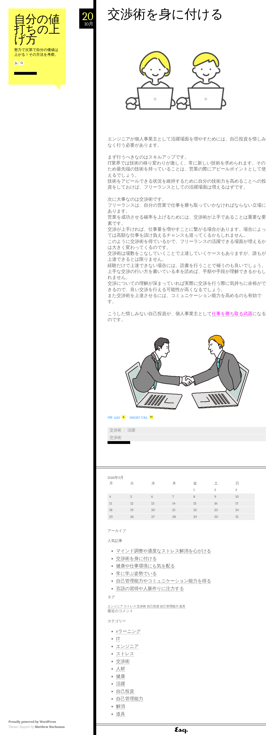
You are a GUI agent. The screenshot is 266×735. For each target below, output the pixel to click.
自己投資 (125, 691)
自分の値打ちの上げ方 (37, 29)
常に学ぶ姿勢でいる (136, 573)
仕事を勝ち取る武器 (232, 313)
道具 (120, 714)
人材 (120, 668)
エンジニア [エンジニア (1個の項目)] (115, 606)
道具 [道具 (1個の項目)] (182, 606)
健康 (120, 676)
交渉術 (115, 430)
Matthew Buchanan (50, 727)
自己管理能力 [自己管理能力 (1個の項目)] (169, 606)
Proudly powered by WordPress (32, 722)
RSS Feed (16, 63)
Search (22, 63)
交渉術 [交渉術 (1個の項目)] (141, 606)
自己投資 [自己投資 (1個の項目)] (153, 606)
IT (118, 638)
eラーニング (128, 631)
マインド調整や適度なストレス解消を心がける (163, 551)
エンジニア (127, 646)
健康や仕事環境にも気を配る (145, 566)
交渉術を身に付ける (165, 14)
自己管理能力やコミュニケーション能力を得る (163, 581)
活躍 (131, 430)
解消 (120, 706)
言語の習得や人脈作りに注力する (150, 588)
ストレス (125, 653)
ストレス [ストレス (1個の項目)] (130, 606)
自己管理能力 (129, 698)
